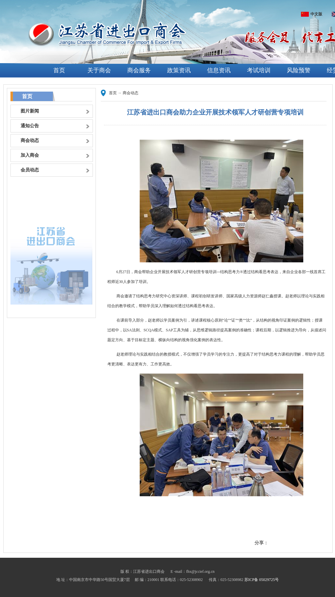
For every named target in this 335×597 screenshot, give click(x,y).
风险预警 (298, 70)
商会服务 (139, 70)
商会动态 (130, 93)
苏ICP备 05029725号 (261, 579)
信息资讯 (219, 70)
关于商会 (99, 70)
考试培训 (259, 70)
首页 (59, 70)
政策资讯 (179, 70)
